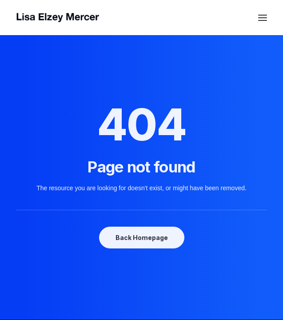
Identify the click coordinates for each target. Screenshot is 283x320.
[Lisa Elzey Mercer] (141, 17)
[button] (262, 17)
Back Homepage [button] (142, 237)
